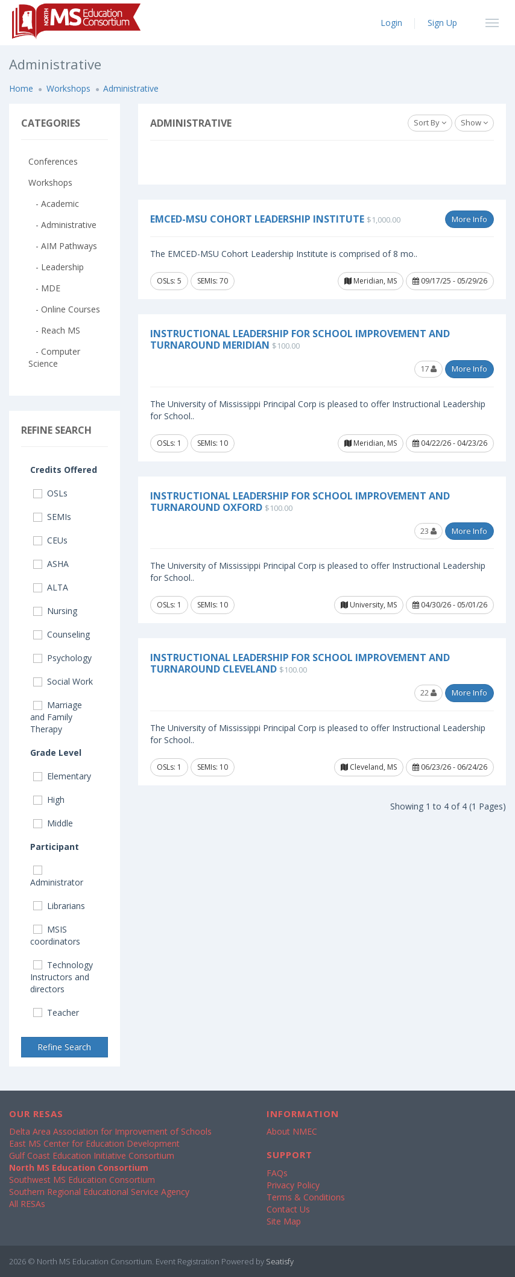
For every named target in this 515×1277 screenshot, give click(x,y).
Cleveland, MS (369, 767)
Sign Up (442, 22)
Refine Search (64, 1047)
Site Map (284, 1221)
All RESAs (27, 1203)
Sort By (430, 122)
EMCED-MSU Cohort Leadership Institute (257, 219)
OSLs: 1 (169, 443)
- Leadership (56, 267)
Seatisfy (280, 1261)
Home (21, 88)
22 (428, 692)
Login (391, 22)
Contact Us (288, 1209)
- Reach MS (54, 330)
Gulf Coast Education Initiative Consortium (91, 1155)
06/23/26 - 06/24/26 (449, 767)
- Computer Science (54, 357)
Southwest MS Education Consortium (82, 1179)
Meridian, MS (370, 281)
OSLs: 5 (169, 281)
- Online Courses (64, 309)
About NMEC (292, 1131)
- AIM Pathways (62, 246)
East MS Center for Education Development (94, 1143)
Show (474, 122)
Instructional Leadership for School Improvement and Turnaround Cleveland (300, 663)
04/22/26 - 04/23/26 (449, 443)
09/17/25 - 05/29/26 (449, 281)
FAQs (277, 1173)
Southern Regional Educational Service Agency (99, 1191)
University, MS (369, 605)
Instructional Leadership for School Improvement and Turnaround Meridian (300, 339)
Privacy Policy (293, 1185)
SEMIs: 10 (212, 443)
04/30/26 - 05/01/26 (449, 605)
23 (428, 530)
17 (428, 368)
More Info (469, 219)
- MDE (44, 288)
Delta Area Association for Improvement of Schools (110, 1131)
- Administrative (62, 224)
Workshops (68, 88)
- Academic (53, 203)
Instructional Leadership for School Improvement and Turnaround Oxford (300, 501)
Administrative (131, 88)
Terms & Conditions (306, 1197)
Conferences (53, 161)
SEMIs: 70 (212, 281)
